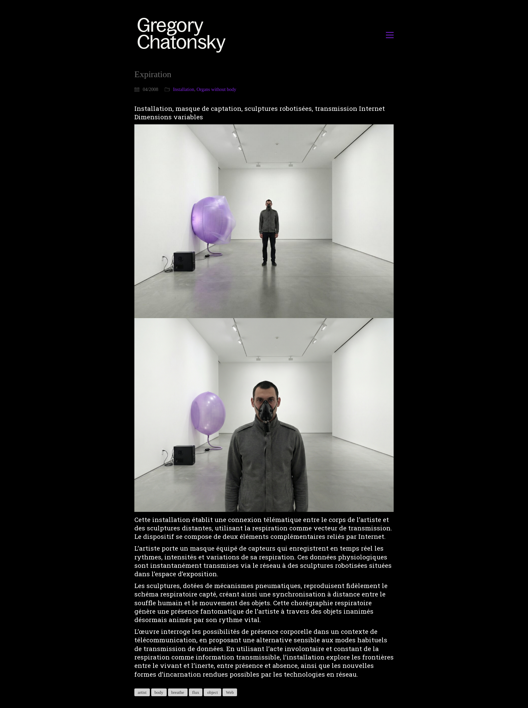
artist (142, 692)
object (212, 692)
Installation (183, 89)
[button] (390, 35)
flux (195, 692)
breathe (177, 692)
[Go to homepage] (183, 35)
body (159, 692)
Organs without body (216, 89)
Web (230, 692)
